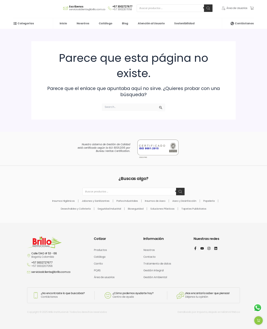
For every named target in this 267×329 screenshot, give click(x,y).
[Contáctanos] (232, 23)
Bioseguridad (135, 208)
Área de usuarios (104, 277)
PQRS (97, 270)
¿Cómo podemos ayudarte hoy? (133, 293)
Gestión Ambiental (155, 277)
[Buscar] (208, 8)
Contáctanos (244, 23)
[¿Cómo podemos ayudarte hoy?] (108, 295)
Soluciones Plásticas (162, 208)
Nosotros (149, 250)
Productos (100, 250)
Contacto (149, 257)
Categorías (26, 23)
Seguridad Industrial (109, 208)
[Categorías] (15, 23)
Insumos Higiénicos (63, 201)
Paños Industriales (127, 201)
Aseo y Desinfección (184, 201)
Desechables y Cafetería (76, 208)
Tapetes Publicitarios (193, 208)
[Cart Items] (252, 8)
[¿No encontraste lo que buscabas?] (36, 295)
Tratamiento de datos (157, 264)
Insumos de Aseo (155, 201)
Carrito (98, 264)
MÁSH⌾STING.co (231, 312)
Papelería (209, 201)
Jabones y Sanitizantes (95, 201)
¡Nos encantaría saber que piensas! (207, 293)
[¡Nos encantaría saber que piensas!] (180, 295)
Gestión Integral (153, 270)
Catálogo (100, 257)
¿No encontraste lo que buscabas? (63, 293)
